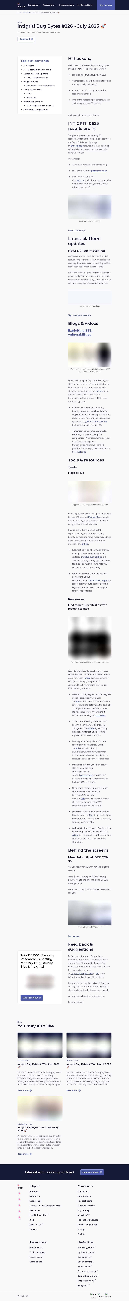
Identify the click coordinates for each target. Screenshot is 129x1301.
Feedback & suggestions (36, 109)
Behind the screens (33, 101)
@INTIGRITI (100, 715)
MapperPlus (94, 517)
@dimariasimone (99, 170)
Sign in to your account (79, 315)
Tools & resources (33, 89)
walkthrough (86, 775)
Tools (29, 93)
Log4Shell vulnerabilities (95, 421)
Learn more (74, 936)
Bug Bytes (27, 12)
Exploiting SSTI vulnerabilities (41, 85)
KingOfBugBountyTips (91, 556)
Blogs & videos (31, 81)
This (83, 798)
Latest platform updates (36, 73)
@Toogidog (76, 145)
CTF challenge (79, 451)
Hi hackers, (29, 65)
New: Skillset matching (37, 77)
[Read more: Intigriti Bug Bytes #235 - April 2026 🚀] (40, 1045)
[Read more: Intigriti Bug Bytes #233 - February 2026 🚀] (40, 1108)
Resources (31, 97)
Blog (19, 12)
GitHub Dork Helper (98, 580)
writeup (80, 180)
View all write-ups (77, 230)
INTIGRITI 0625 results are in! (38, 69)
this (78, 701)
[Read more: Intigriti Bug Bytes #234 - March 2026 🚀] (89, 1045)
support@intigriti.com (82, 973)
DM (97, 973)
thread (86, 678)
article (100, 391)
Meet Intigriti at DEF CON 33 (40, 105)
